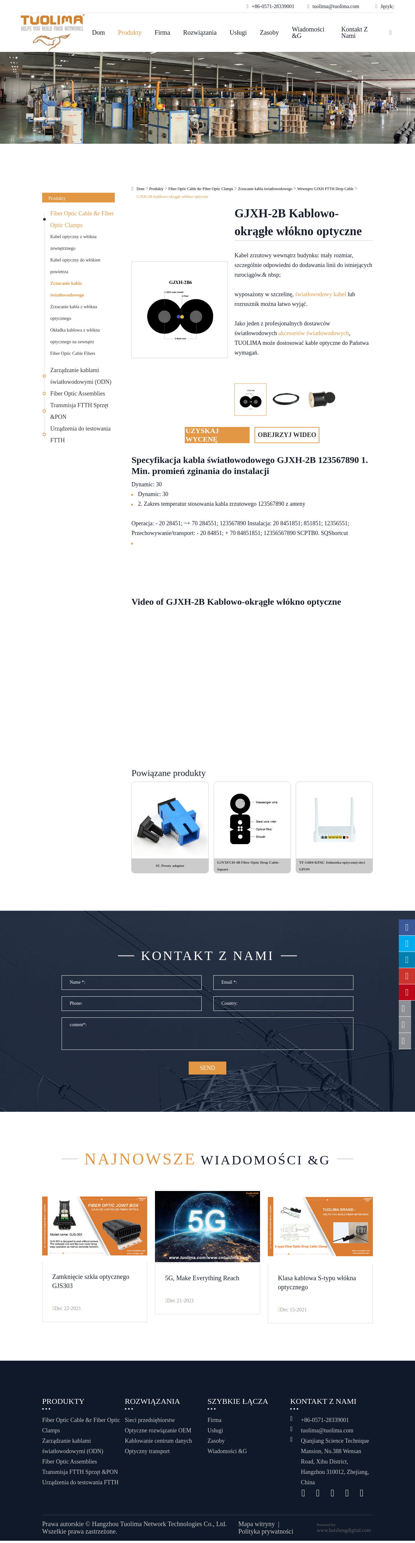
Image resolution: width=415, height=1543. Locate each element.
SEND (207, 1071)
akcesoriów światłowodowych (314, 333)
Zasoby (269, 32)
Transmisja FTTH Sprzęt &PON (79, 411)
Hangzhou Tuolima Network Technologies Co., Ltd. (159, 1526)
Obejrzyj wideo (287, 434)
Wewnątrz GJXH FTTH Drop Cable (325, 189)
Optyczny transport (147, 1453)
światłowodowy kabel (320, 294)
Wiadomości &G (308, 32)
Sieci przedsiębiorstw (150, 1422)
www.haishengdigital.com (344, 1532)
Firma (162, 32)
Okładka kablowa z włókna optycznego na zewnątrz (75, 336)
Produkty (130, 32)
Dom (98, 32)
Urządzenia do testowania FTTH (80, 434)
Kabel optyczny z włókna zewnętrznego (73, 242)
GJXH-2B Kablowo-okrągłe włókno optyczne (172, 196)
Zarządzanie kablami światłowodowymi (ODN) (80, 376)
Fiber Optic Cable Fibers (72, 353)
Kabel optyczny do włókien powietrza (75, 266)
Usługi (238, 32)
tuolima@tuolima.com (327, 1432)
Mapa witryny (256, 1526)
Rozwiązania (200, 32)
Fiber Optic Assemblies (77, 393)
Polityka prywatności (265, 1533)
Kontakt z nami (354, 32)
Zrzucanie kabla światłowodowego (67, 289)
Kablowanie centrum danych (158, 1443)
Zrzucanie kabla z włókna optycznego (73, 312)
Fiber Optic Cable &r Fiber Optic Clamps (82, 219)
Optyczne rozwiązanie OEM (158, 1432)
